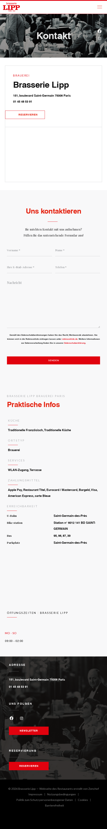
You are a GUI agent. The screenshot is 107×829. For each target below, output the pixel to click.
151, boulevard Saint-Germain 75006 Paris (57, 95)
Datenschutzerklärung (74, 343)
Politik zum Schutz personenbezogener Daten (47, 800)
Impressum (37, 795)
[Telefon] (77, 267)
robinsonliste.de (70, 339)
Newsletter (29, 730)
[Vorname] (29, 250)
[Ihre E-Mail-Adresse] (29, 267)
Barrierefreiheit (54, 806)
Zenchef (93, 788)
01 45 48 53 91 (22, 101)
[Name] (77, 250)
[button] (99, 7)
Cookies (85, 800)
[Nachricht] (53, 303)
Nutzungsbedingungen (64, 795)
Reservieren (28, 114)
